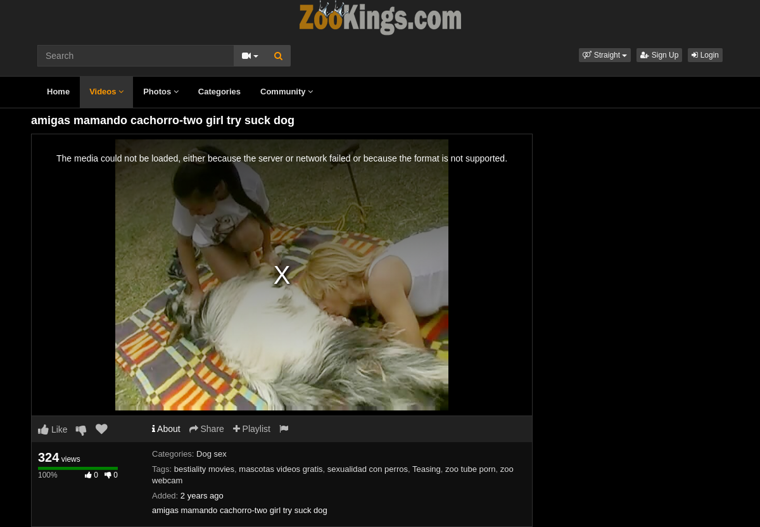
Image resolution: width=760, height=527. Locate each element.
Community (286, 91)
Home (58, 91)
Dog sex (211, 454)
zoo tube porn (470, 469)
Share (206, 429)
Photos (161, 91)
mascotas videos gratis (280, 469)
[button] (605, 55)
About (166, 429)
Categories (219, 91)
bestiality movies (204, 469)
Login (705, 55)
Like (53, 429)
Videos (106, 91)
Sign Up (659, 55)
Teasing (426, 469)
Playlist (251, 429)
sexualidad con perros (367, 469)
